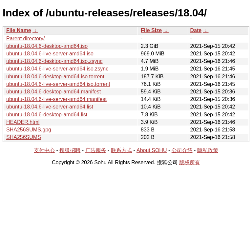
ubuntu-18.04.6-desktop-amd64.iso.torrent (55, 76)
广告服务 (95, 150)
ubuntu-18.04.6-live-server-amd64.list (49, 106)
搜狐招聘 (69, 150)
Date (195, 30)
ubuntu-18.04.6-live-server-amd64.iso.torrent (58, 84)
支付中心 (44, 150)
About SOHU (151, 150)
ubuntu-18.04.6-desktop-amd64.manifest (53, 91)
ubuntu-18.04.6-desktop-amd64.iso (47, 46)
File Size (151, 30)
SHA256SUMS (23, 137)
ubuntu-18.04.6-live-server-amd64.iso (50, 53)
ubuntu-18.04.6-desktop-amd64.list (46, 114)
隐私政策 (207, 150)
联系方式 (121, 150)
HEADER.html (22, 122)
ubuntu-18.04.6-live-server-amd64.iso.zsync (57, 68)
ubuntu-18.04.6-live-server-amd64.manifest (56, 99)
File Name (18, 30)
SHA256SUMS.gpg (28, 129)
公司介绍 (182, 150)
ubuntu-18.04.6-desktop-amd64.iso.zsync (54, 61)
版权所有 (189, 162)
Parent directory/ (25, 38)
